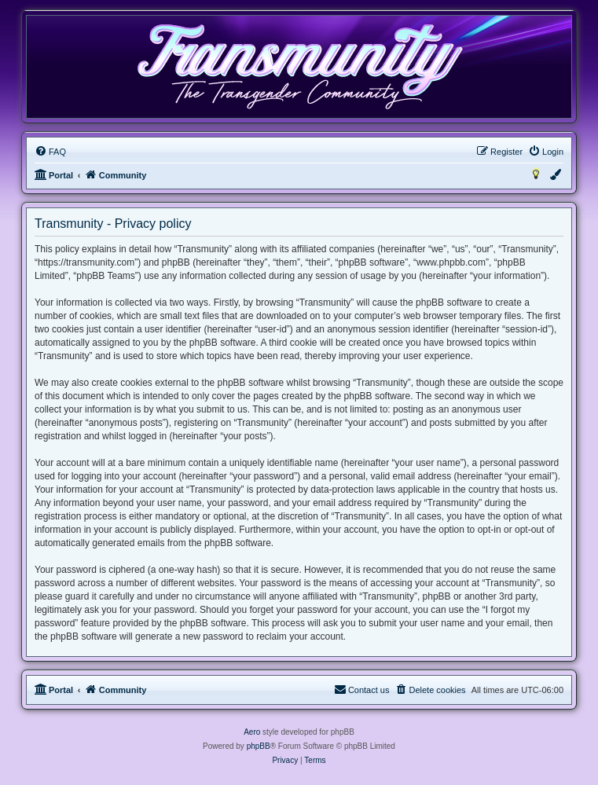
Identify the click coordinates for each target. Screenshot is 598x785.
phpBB (258, 746)
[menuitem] (50, 151)
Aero (252, 732)
